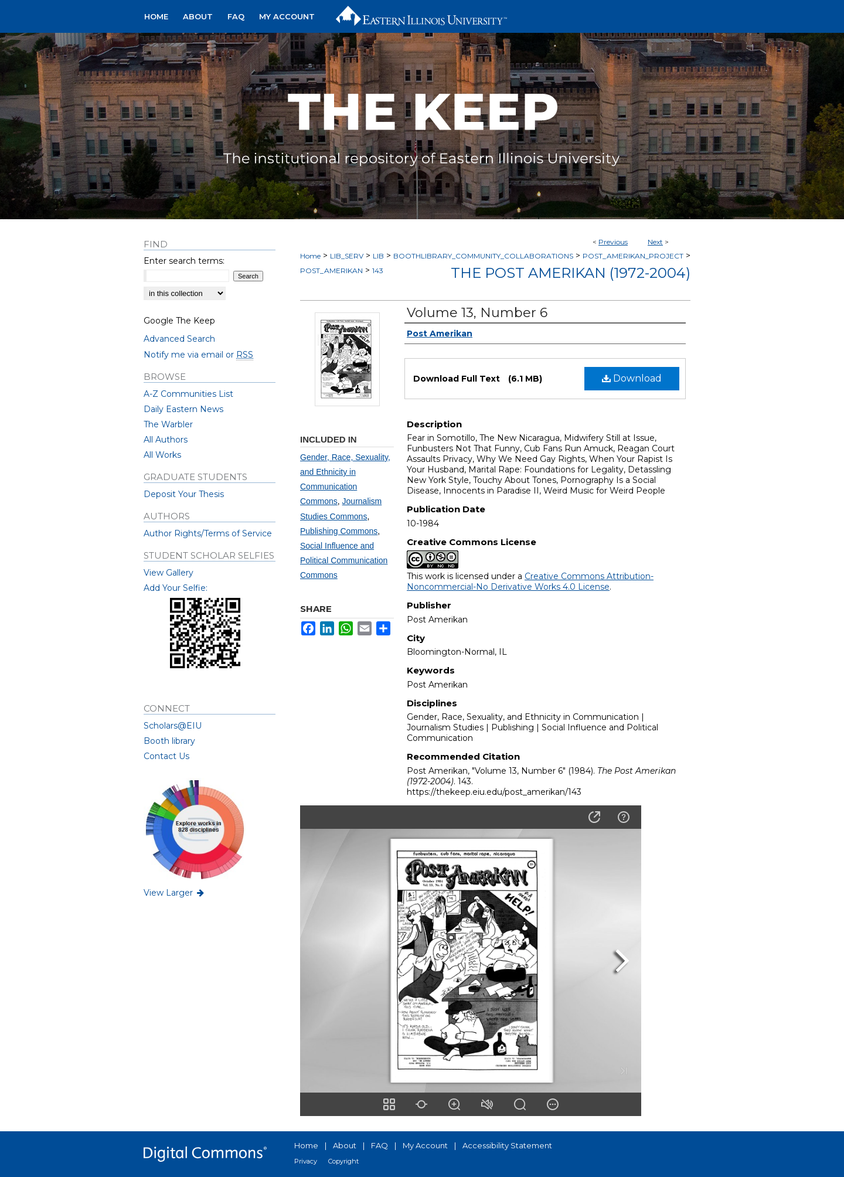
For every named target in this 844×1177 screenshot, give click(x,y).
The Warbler (168, 424)
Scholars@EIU (173, 725)
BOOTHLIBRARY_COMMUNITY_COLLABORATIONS (483, 255)
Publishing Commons (338, 531)
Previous (613, 241)
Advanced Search (179, 339)
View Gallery (168, 572)
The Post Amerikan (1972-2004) (570, 272)
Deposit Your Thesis (184, 494)
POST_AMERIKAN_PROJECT (633, 255)
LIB (378, 255)
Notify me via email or (198, 354)
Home (310, 255)
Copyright (343, 1161)
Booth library (169, 741)
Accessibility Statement (507, 1145)
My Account (425, 1145)
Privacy (305, 1161)
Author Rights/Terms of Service (208, 533)
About (344, 1145)
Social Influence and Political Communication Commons (343, 560)
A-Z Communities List (188, 394)
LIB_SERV (346, 255)
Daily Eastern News (183, 409)
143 (377, 270)
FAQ (379, 1145)
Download (632, 378)
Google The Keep (179, 320)
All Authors (166, 439)
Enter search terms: (184, 261)
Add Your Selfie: (175, 588)
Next (655, 241)
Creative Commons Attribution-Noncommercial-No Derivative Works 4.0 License (530, 581)
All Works (162, 455)
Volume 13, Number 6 (477, 313)
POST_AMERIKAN (331, 270)
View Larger (175, 892)
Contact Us (166, 756)
